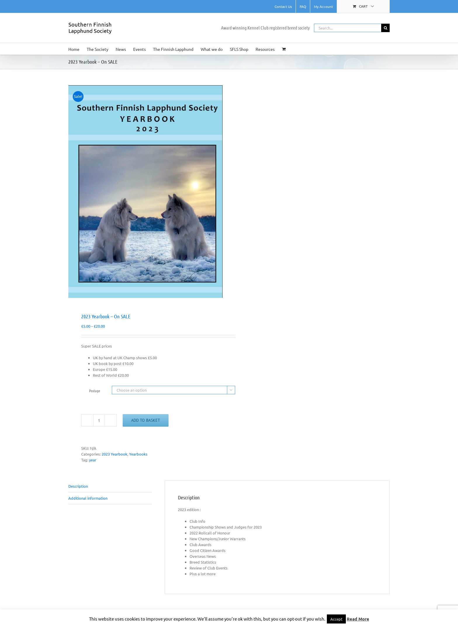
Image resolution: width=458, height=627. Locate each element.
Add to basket (145, 420)
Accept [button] (336, 618)
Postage (94, 390)
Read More (358, 619)
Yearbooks (138, 453)
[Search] (385, 28)
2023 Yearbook (114, 453)
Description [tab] (78, 486)
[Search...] (347, 28)
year (92, 459)
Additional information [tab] (87, 498)
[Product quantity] (99, 420)
